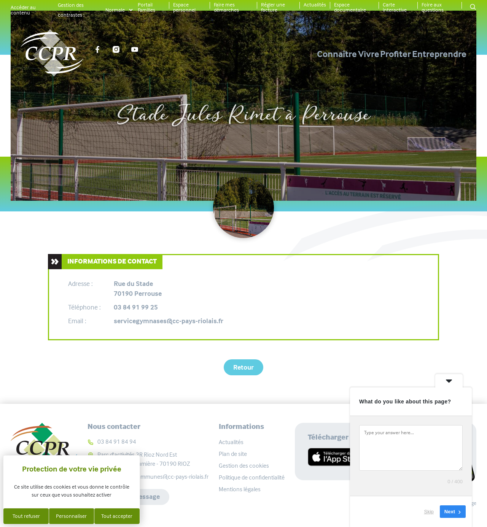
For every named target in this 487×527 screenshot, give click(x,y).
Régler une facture (273, 7)
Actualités (315, 4)
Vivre (317, 54)
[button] (472, 7)
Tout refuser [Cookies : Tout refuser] (26, 516)
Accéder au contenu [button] (23, 10)
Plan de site (233, 454)
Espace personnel (184, 7)
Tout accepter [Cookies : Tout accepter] (116, 516)
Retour (243, 367)
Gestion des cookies (244, 466)
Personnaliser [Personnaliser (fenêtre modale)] (71, 516)
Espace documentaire (350, 7)
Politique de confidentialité (252, 477)
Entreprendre (439, 54)
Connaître (260, 54)
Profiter (370, 54)
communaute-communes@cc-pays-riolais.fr (152, 477)
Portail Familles (146, 7)
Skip (429, 511)
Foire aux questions (433, 7)
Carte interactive (395, 7)
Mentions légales (240, 489)
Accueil (157, 89)
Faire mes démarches (226, 7)
